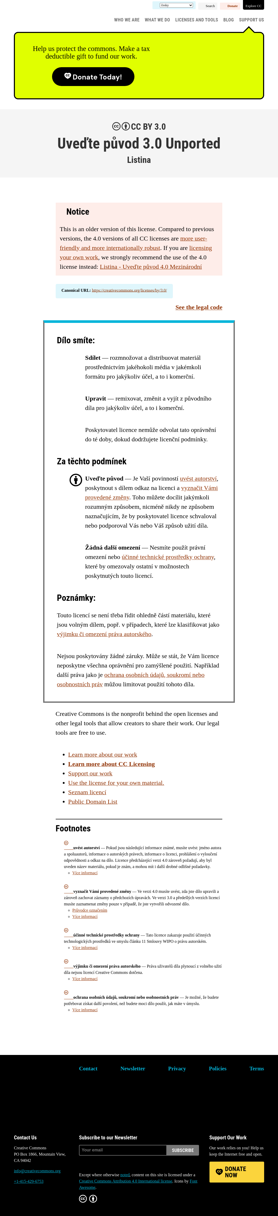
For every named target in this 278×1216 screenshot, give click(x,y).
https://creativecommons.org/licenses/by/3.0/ (129, 290)
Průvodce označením (89, 910)
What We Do (157, 19)
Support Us (251, 19)
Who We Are (127, 19)
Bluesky (18, 1201)
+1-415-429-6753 (28, 1181)
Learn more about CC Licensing (111, 764)
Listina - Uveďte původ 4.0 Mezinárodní (151, 266)
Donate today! (97, 77)
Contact (88, 1068)
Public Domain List (92, 801)
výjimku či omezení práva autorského (104, 634)
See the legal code (198, 307)
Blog (228, 19)
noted (125, 1175)
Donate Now (235, 1172)
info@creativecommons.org (37, 1171)
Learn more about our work (102, 754)
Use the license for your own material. (116, 782)
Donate (233, 6)
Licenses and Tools (196, 19)
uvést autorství (198, 478)
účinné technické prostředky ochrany (168, 556)
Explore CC (254, 6)
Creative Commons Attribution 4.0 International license (125, 1181)
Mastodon (33, 1201)
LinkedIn (47, 1201)
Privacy (177, 1068)
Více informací (85, 873)
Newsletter (133, 1068)
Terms (256, 1068)
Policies (217, 1068)
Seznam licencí (87, 792)
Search (210, 6)
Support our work (90, 773)
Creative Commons (39, 17)
